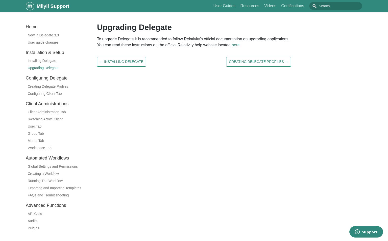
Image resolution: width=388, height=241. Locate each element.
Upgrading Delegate (43, 68)
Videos (281, 6)
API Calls (35, 214)
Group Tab (36, 133)
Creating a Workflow (43, 174)
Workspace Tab (39, 148)
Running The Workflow (45, 181)
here (236, 45)
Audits (32, 221)
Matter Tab (36, 141)
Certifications (303, 6)
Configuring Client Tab (45, 94)
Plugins (33, 228)
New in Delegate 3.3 (43, 35)
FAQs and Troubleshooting (48, 195)
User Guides (235, 6)
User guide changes (43, 42)
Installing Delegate (42, 61)
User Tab (35, 126)
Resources (260, 6)
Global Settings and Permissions (53, 166)
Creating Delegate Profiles (48, 86)
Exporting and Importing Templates (54, 188)
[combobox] (341, 6)
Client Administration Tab (47, 112)
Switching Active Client (45, 119)
